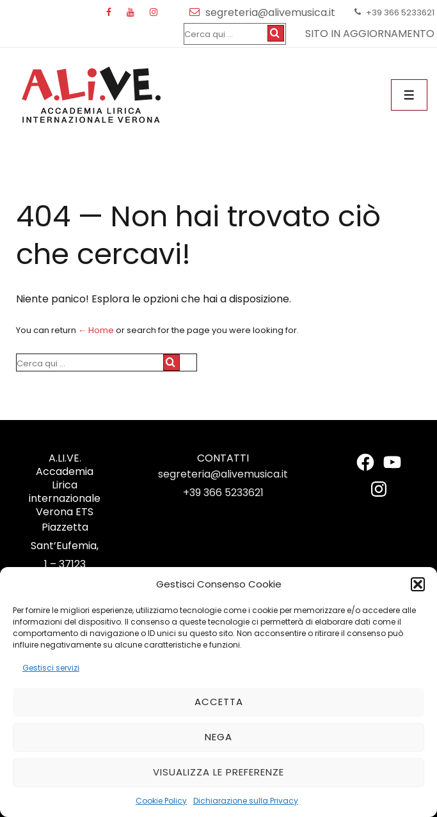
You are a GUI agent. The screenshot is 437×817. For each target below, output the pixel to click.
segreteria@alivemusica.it (223, 474)
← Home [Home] (96, 330)
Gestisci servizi (50, 667)
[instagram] (155, 12)
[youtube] (133, 12)
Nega (218, 736)
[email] (197, 12)
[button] (417, 584)
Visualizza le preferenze (218, 772)
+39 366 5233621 (223, 492)
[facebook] (111, 12)
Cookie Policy (161, 800)
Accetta (219, 701)
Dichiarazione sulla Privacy (245, 800)
